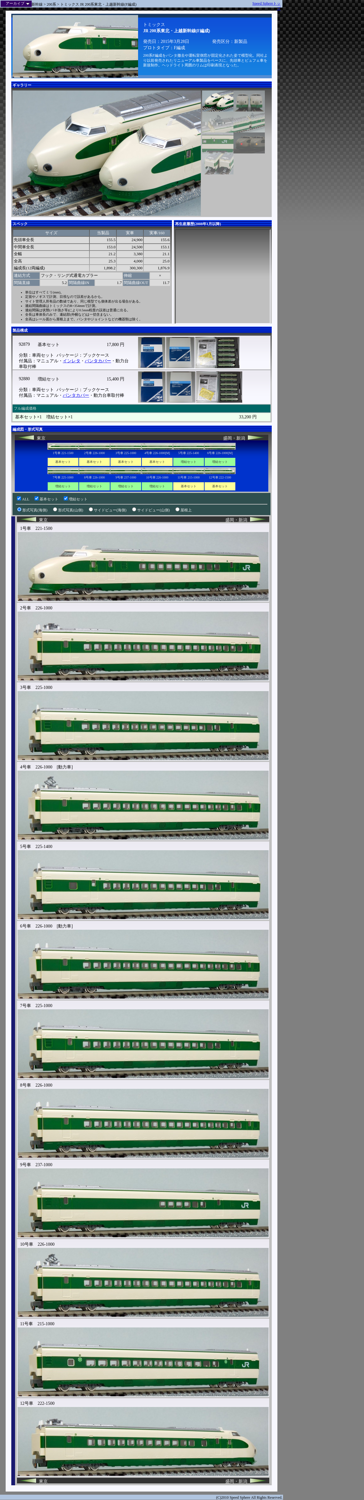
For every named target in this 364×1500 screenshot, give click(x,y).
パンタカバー (98, 361)
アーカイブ (17, 3)
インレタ (71, 361)
